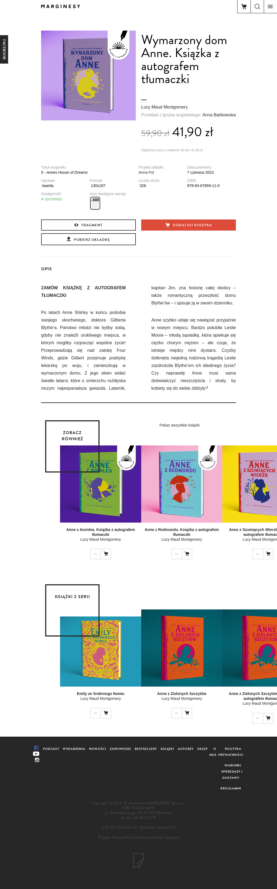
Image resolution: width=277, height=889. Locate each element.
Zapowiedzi (120, 748)
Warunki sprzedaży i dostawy (232, 771)
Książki (167, 748)
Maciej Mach (122, 837)
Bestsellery (146, 748)
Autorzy (185, 748)
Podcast (51, 748)
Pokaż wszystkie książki (179, 425)
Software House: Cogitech (157, 837)
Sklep (202, 748)
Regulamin (230, 788)
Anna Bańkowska (219, 115)
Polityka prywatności (230, 751)
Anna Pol (146, 172)
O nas (212, 751)
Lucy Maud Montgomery (164, 107)
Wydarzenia (74, 748)
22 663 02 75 (145, 818)
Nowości (97, 748)
